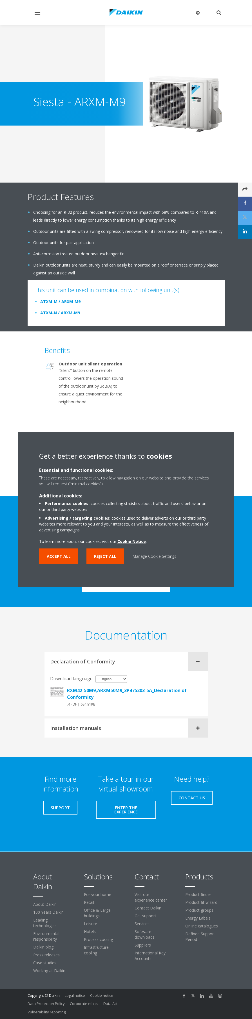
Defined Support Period (200, 936)
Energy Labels (198, 918)
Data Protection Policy (46, 1003)
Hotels (90, 931)
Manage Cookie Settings (154, 556)
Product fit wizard (201, 902)
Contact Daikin (148, 908)
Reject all (105, 556)
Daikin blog (43, 947)
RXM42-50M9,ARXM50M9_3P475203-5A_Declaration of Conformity (127, 693)
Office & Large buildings (97, 912)
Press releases (46, 954)
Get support (145, 915)
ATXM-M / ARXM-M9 (60, 301)
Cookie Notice (131, 541)
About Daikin (45, 904)
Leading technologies (45, 922)
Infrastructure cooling (96, 950)
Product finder (198, 894)
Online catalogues (201, 926)
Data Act (110, 1003)
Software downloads (145, 934)
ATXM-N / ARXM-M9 (60, 312)
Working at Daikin (49, 970)
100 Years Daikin (48, 912)
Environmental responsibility (46, 936)
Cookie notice (101, 995)
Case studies (44, 962)
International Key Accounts (150, 955)
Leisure (90, 923)
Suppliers (143, 945)
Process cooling (98, 939)
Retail (89, 902)
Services (142, 923)
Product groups (199, 910)
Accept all (59, 556)
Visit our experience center (151, 897)
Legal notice (75, 995)
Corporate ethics (84, 1003)
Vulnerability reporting (47, 1012)
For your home (97, 894)
